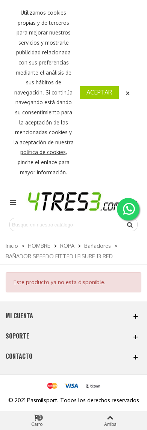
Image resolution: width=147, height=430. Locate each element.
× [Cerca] (128, 92)
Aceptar (99, 92)
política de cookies (43, 152)
